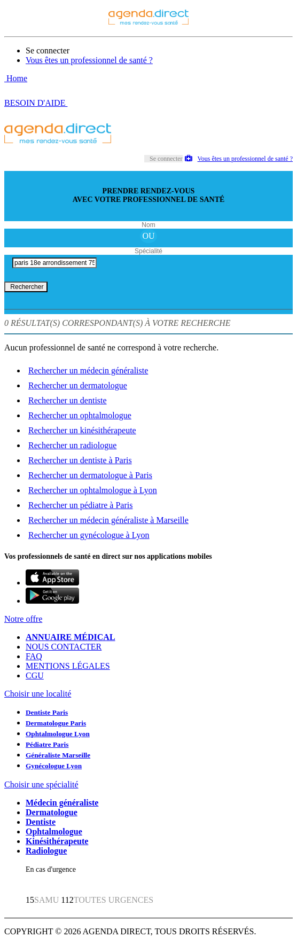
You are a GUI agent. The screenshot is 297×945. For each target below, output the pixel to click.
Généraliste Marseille (58, 755)
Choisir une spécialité (41, 784)
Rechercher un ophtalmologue (79, 415)
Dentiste (41, 821)
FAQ (34, 656)
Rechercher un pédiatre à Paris (80, 505)
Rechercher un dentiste (67, 400)
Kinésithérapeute (57, 841)
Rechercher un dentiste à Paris (80, 460)
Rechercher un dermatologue (77, 385)
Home (15, 78)
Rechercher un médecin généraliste (88, 370)
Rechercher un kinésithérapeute (82, 430)
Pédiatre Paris (47, 744)
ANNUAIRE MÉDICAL (70, 637)
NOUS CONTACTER (63, 646)
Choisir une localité (37, 693)
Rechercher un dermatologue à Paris (90, 475)
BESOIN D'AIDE (35, 102)
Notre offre (23, 618)
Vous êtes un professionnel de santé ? (89, 60)
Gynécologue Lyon (54, 766)
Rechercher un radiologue (72, 445)
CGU (35, 675)
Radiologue (46, 850)
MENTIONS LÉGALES (68, 665)
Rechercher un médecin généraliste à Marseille (108, 520)
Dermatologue (51, 812)
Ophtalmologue (54, 831)
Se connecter (47, 50)
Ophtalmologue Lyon (58, 734)
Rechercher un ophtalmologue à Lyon (92, 490)
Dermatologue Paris (56, 723)
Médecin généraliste (62, 802)
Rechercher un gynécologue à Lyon (89, 535)
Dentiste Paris (47, 712)
